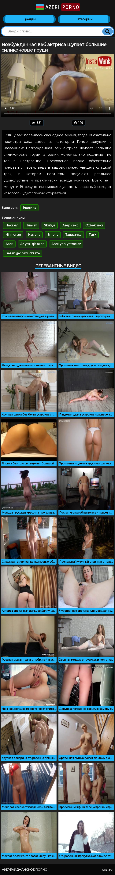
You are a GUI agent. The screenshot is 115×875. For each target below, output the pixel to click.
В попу (52, 234)
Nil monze (13, 234)
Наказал (12, 225)
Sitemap (107, 869)
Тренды (29, 19)
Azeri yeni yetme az (66, 244)
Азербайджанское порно (24, 869)
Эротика (29, 208)
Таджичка (73, 234)
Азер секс (70, 225)
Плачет (31, 225)
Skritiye (49, 225)
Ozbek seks (94, 225)
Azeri (57, 7)
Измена (34, 234)
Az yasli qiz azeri (32, 244)
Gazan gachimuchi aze (23, 253)
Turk (92, 234)
